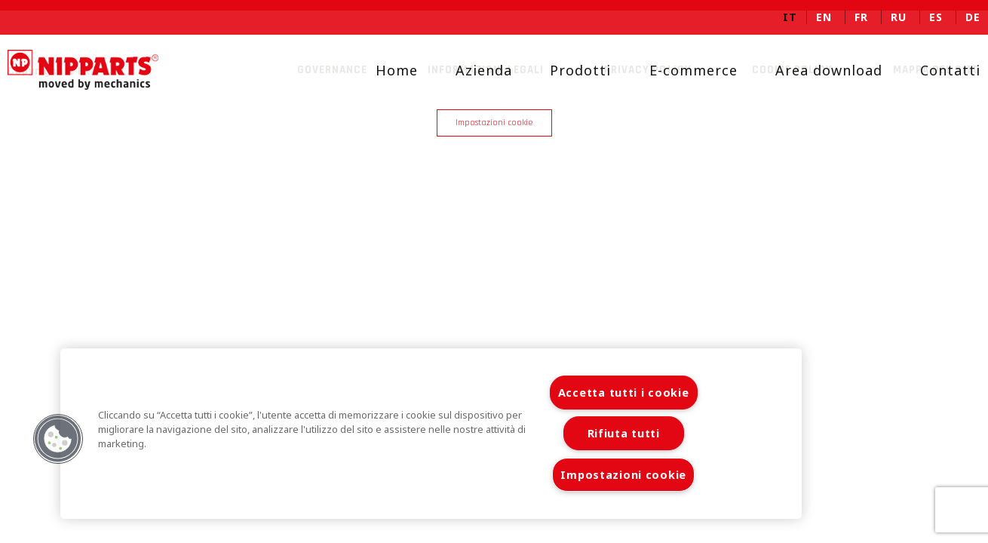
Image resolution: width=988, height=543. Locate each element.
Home (385, 70)
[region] (431, 433)
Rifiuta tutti (624, 433)
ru (899, 17)
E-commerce (681, 70)
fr (861, 17)
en (824, 17)
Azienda (471, 70)
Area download (816, 70)
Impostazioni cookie (494, 122)
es (936, 17)
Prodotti (568, 70)
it (790, 17)
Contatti (938, 70)
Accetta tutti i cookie (623, 392)
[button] (58, 439)
